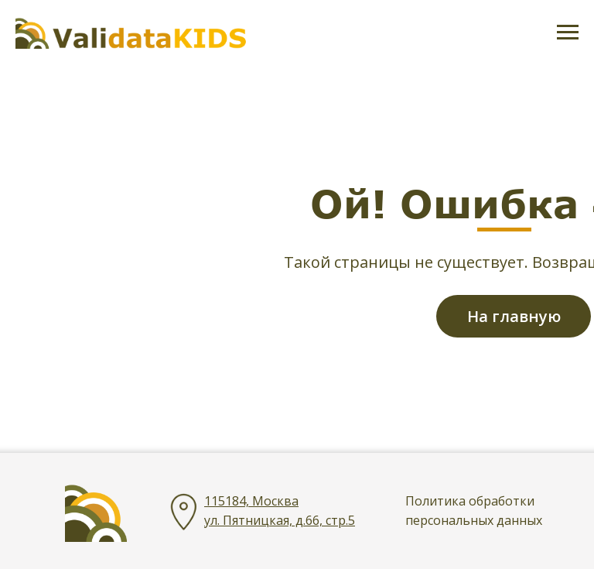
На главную (514, 316)
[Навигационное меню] (568, 32)
